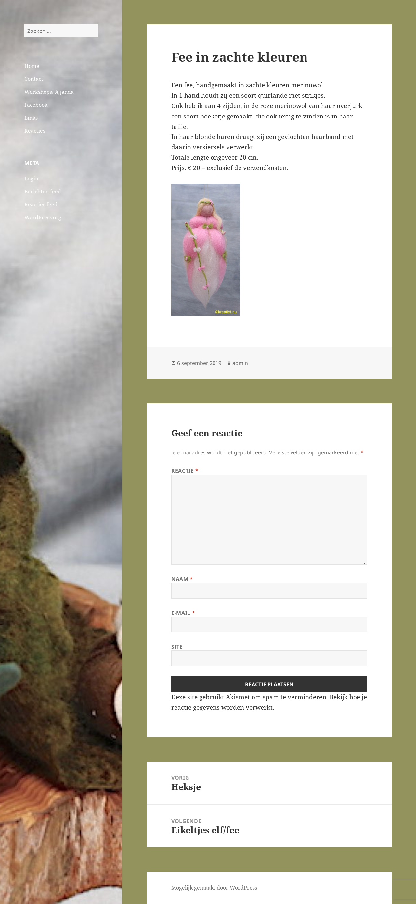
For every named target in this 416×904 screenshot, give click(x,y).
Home (31, 65)
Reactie (185, 470)
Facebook (35, 104)
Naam (182, 579)
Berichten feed (42, 191)
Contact (33, 78)
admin (240, 362)
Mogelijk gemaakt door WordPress (214, 887)
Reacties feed (41, 204)
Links (31, 117)
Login (31, 178)
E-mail (183, 612)
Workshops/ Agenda (49, 91)
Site (177, 646)
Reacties (34, 130)
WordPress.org (42, 217)
